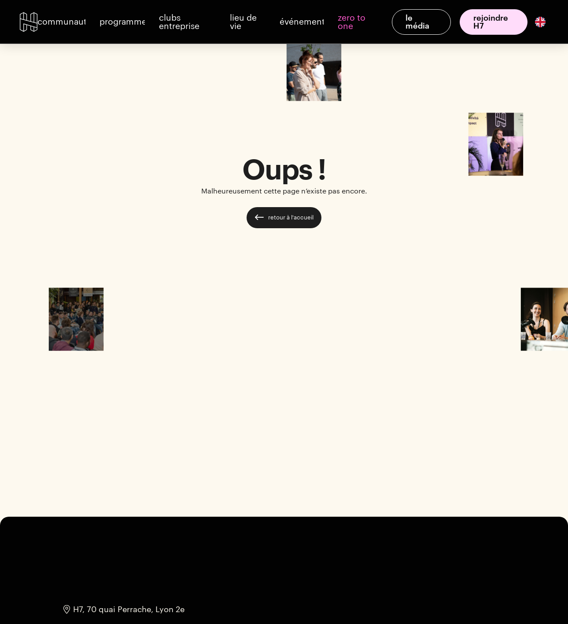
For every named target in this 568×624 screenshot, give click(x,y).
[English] (540, 21)
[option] (539, 22)
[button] (61, 22)
